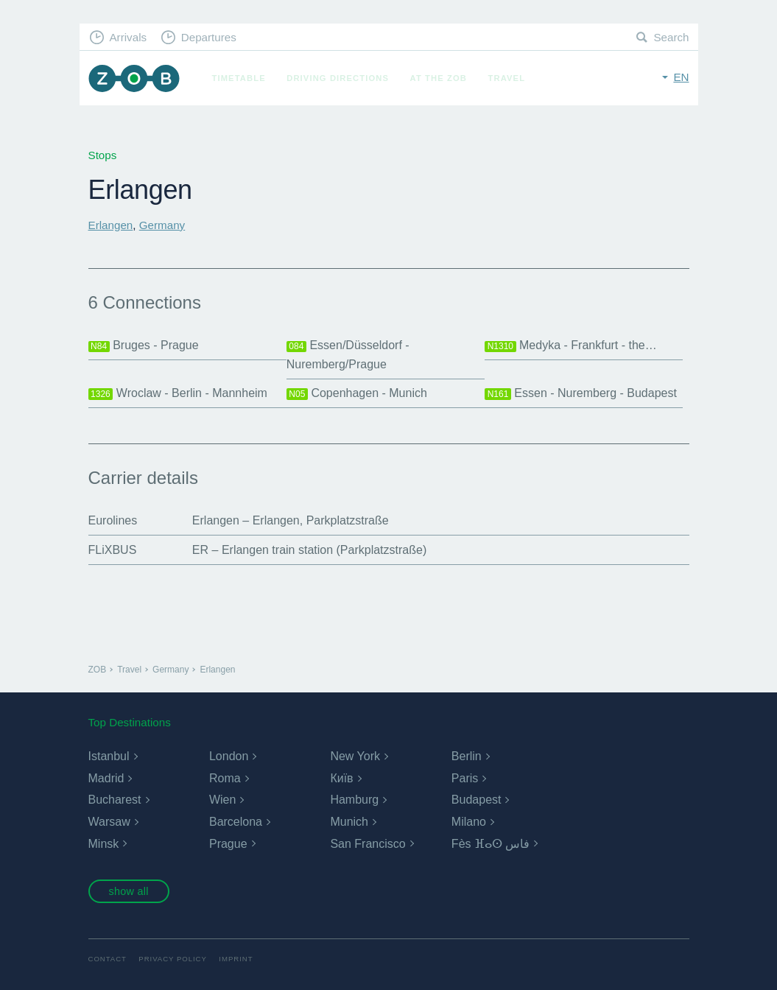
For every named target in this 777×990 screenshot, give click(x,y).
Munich (349, 821)
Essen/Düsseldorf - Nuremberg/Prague (347, 355)
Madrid (106, 778)
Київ (341, 778)
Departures (208, 37)
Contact (107, 959)
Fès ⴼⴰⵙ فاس (490, 844)
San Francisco (367, 844)
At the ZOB (439, 78)
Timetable (239, 78)
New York (355, 756)
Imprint (236, 959)
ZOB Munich (134, 78)
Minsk (103, 844)
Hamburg (354, 799)
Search (671, 37)
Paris (464, 778)
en (681, 77)
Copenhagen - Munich (356, 393)
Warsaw (109, 821)
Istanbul (109, 756)
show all (128, 891)
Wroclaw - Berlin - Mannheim (177, 393)
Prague (228, 844)
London (228, 756)
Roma (225, 778)
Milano (468, 821)
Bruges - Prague (143, 345)
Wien (222, 799)
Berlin (466, 756)
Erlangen (110, 225)
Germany (162, 225)
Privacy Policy (172, 959)
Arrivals (128, 37)
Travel (507, 78)
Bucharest (114, 799)
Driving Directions (337, 78)
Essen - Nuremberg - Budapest (581, 393)
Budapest (476, 799)
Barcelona (235, 821)
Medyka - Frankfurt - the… (571, 345)
